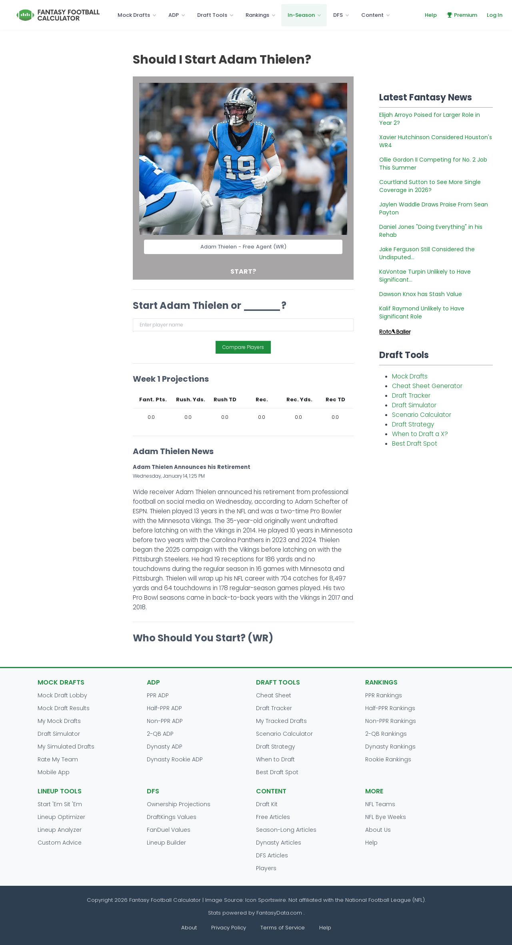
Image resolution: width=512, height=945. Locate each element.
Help (431, 15)
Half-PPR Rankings (390, 708)
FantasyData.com (280, 913)
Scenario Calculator (421, 414)
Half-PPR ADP (164, 708)
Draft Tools (212, 15)
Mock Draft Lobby (62, 695)
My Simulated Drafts (66, 747)
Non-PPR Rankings (390, 721)
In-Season (301, 15)
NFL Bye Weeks (385, 817)
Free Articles (273, 817)
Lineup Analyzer (60, 830)
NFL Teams (380, 804)
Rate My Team (58, 759)
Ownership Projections (178, 804)
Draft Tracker (411, 395)
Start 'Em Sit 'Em (60, 804)
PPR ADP (158, 695)
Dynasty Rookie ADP (175, 759)
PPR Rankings (383, 695)
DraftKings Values (171, 817)
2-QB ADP (160, 734)
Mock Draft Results (64, 708)
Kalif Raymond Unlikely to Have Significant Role (421, 312)
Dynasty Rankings (390, 747)
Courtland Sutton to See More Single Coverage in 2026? (430, 186)
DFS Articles (272, 855)
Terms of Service (282, 927)
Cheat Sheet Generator (427, 386)
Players (266, 868)
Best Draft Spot (414, 443)
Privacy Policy (228, 927)
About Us (378, 830)
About (189, 927)
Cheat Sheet (273, 695)
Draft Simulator (414, 405)
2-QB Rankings (386, 734)
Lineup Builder (166, 843)
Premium (461, 15)
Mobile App (54, 772)
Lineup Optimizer (61, 817)
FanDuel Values (168, 830)
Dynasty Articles (278, 843)
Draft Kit (267, 804)
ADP (173, 15)
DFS (338, 15)
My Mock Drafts (59, 721)
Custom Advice (60, 843)
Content (372, 15)
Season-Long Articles (286, 830)
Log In (494, 15)
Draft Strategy (413, 424)
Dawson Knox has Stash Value (420, 294)
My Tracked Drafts (281, 721)
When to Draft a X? (420, 434)
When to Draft (275, 759)
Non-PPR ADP (165, 721)
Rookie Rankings (388, 759)
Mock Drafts (134, 15)
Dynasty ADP (164, 747)
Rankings (257, 15)
